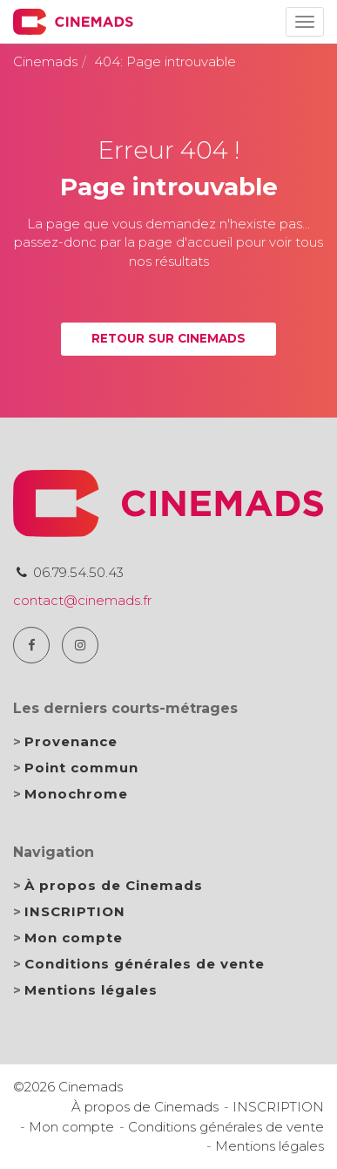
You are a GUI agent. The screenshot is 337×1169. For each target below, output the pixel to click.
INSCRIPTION (74, 911)
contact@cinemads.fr (82, 600)
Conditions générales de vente (144, 963)
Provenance (71, 741)
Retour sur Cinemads (168, 338)
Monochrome (76, 793)
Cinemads (45, 61)
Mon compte (73, 937)
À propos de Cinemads (113, 885)
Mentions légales (91, 990)
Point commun (81, 767)
